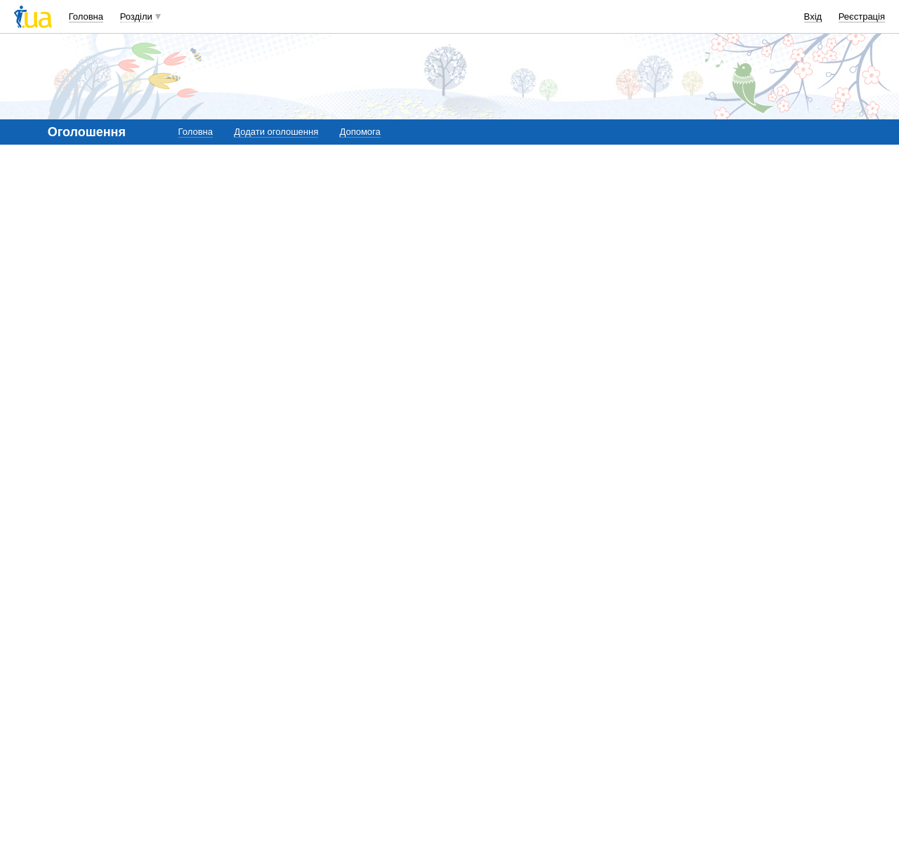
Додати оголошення (276, 131)
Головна (86, 16)
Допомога (359, 131)
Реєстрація (862, 16)
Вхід (813, 16)
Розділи (136, 16)
